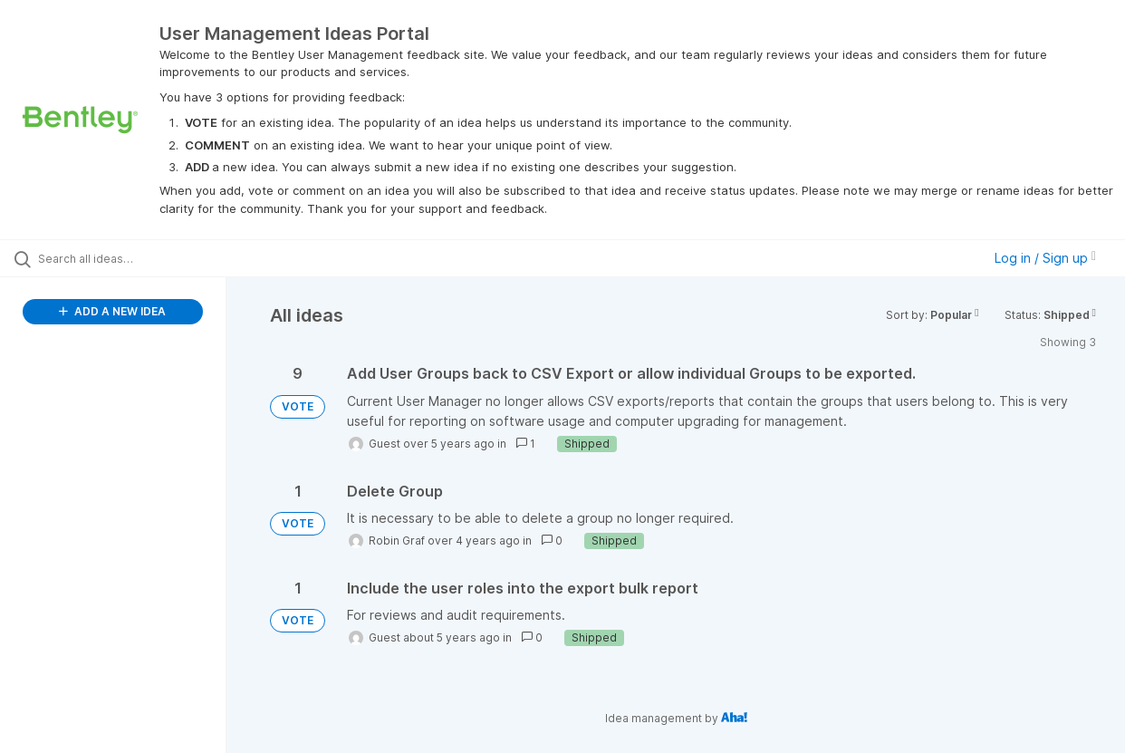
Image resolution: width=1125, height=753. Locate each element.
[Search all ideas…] (135, 258)
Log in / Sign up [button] (1045, 257)
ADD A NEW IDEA (112, 311)
